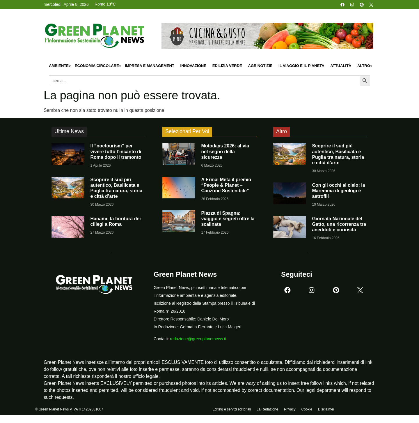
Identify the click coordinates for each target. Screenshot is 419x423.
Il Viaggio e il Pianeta (301, 66)
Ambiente (60, 66)
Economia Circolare (98, 66)
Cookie (306, 410)
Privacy (289, 410)
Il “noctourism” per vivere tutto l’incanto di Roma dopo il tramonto (115, 151)
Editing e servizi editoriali (231, 410)
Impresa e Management (149, 66)
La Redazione (267, 410)
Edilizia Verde (227, 66)
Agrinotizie (260, 66)
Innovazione (193, 66)
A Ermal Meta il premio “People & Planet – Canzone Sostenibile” (226, 185)
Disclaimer (326, 410)
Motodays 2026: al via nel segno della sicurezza (225, 151)
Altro (365, 66)
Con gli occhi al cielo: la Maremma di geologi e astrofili (338, 191)
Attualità (340, 66)
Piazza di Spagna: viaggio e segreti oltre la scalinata (227, 219)
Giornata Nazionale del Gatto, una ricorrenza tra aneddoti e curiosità (339, 224)
